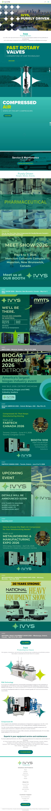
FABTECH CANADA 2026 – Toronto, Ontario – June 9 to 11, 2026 (23, 464)
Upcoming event (7, 521)
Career (25, 791)
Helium (25, 776)
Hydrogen (25, 771)
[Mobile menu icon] (48, 2)
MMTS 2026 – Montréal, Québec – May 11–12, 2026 (19, 349)
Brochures (25, 800)
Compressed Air (25, 774)
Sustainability (25, 787)
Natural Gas (25, 773)
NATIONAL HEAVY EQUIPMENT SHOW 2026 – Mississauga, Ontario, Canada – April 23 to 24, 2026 (24, 636)
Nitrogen (25, 778)
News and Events (25, 789)
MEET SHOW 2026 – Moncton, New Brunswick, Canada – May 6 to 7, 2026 (25, 292)
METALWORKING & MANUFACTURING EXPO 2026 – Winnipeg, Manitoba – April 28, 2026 (23, 578)
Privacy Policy (35, 808)
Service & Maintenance (25, 796)
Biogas (25, 769)
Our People (25, 785)
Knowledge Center (25, 798)
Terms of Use (23, 808)
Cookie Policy (29, 808)
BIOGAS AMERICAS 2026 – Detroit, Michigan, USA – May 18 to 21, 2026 (24, 407)
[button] (49, 68)
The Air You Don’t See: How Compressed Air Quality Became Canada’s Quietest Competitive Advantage (25, 234)
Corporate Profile (25, 784)
